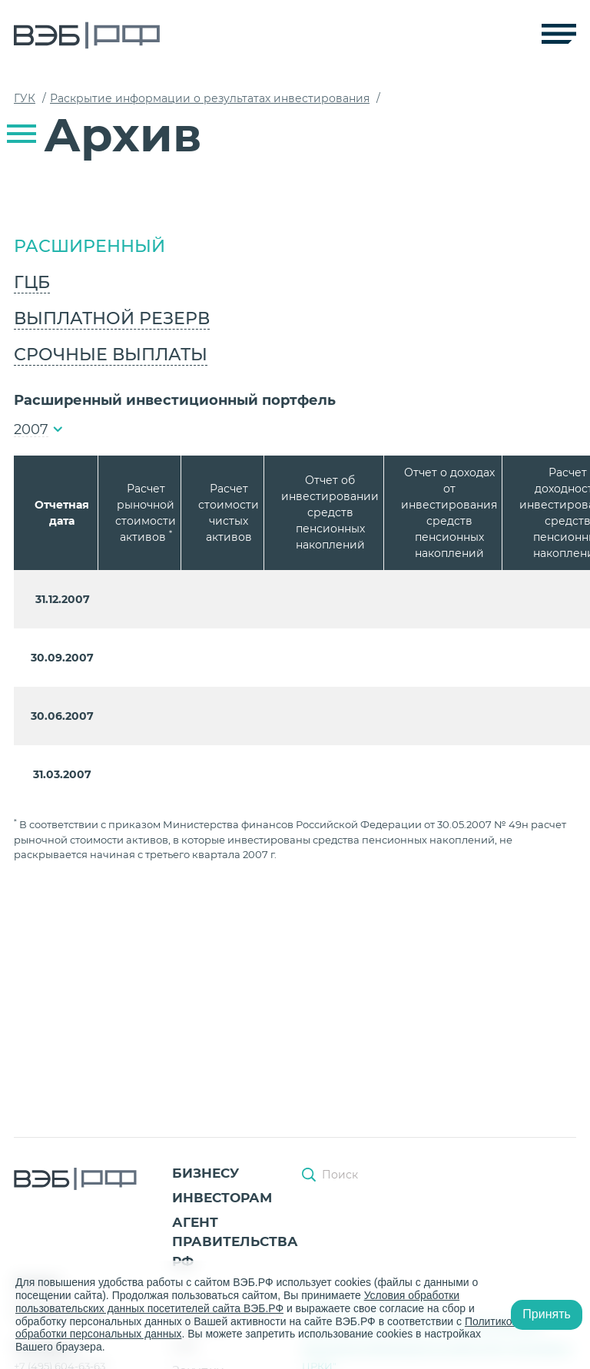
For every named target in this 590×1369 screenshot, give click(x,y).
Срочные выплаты (110, 354)
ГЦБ (32, 282)
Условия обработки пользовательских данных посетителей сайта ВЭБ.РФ (237, 1301)
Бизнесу (205, 1173)
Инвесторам (222, 1197)
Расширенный (89, 246)
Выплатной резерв (112, 318)
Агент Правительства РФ (235, 1242)
